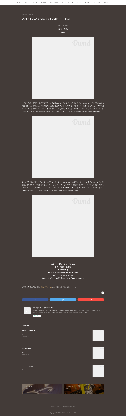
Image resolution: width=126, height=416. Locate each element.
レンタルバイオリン (67, 2)
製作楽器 (79, 2)
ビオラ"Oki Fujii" (27, 348)
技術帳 (87, 2)
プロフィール (96, 2)
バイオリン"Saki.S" (28, 366)
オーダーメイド (54, 2)
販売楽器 (27, 2)
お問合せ (106, 2)
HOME (19, 2)
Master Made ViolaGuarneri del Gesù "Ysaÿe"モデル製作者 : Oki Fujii (40, 352)
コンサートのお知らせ (28, 331)
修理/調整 (43, 2)
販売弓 (35, 2)
